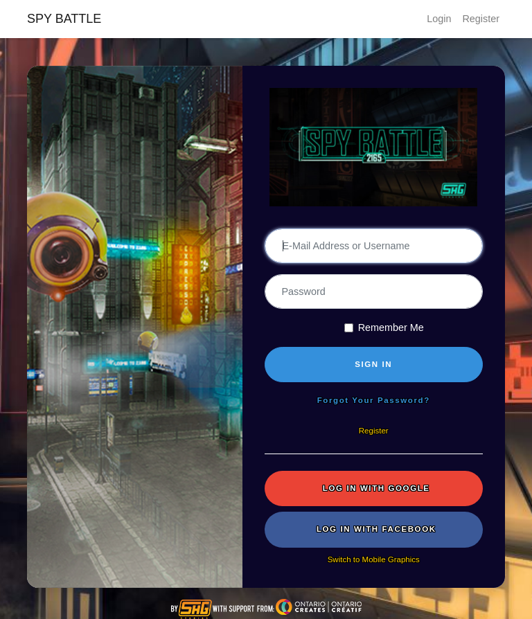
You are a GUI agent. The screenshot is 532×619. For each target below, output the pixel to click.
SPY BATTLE (64, 19)
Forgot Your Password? (373, 400)
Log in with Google (376, 488)
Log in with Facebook (376, 529)
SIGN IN (373, 364)
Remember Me (391, 327)
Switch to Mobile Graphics (374, 559)
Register (480, 18)
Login (439, 18)
